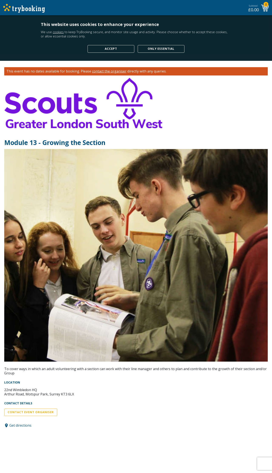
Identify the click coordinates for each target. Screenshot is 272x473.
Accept (111, 49)
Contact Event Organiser (31, 412)
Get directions (20, 425)
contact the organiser (109, 71)
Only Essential (161, 49)
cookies (58, 32)
